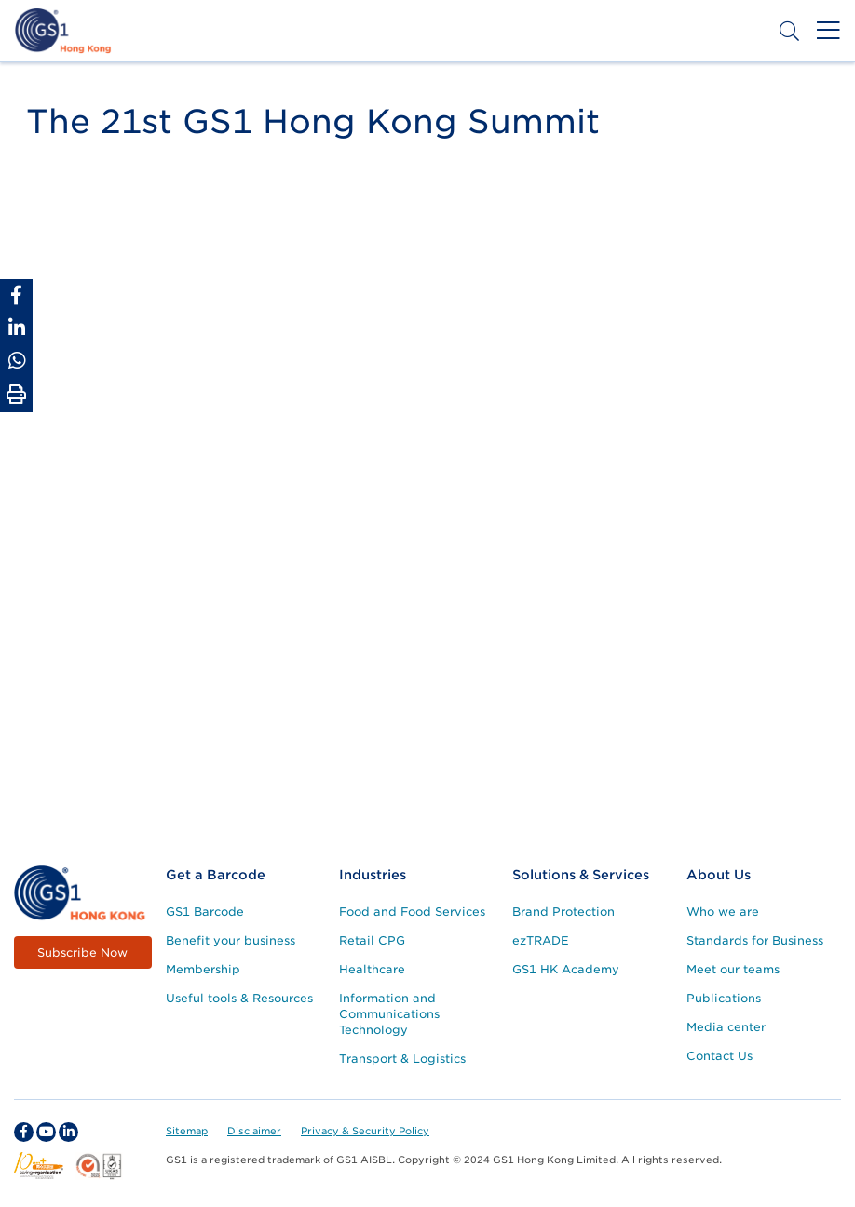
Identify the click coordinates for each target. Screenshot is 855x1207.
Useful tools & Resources (239, 998)
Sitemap (187, 1131)
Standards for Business (754, 940)
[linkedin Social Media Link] (68, 1132)
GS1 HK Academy (565, 969)
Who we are (722, 912)
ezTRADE (540, 940)
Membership (203, 969)
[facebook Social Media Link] (24, 1132)
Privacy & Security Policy (365, 1131)
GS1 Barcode (205, 912)
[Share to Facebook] (16, 295)
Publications (723, 998)
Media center (726, 1027)
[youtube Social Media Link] (46, 1132)
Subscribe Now (82, 952)
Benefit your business (230, 940)
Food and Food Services (412, 912)
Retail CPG (372, 940)
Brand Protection (563, 912)
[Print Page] (16, 394)
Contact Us (719, 1056)
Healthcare (372, 969)
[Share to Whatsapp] (16, 360)
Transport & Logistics (402, 1059)
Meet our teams (733, 969)
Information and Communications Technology (389, 1014)
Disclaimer (254, 1131)
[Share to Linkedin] (16, 328)
